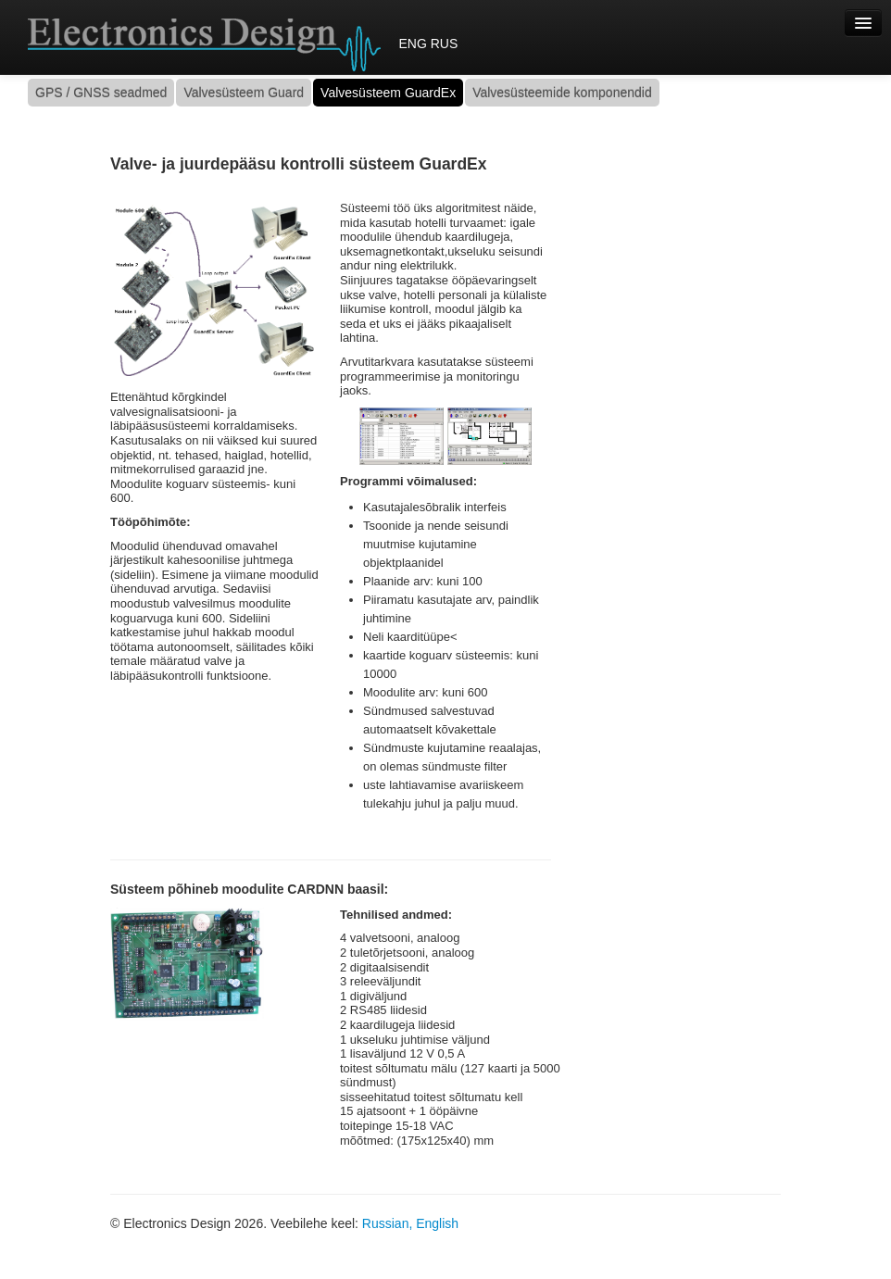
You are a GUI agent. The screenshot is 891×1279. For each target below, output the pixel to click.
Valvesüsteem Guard (243, 92)
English (437, 1223)
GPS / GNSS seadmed (101, 92)
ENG (412, 43)
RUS (444, 43)
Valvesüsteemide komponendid (562, 92)
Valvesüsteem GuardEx (388, 92)
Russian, (387, 1223)
